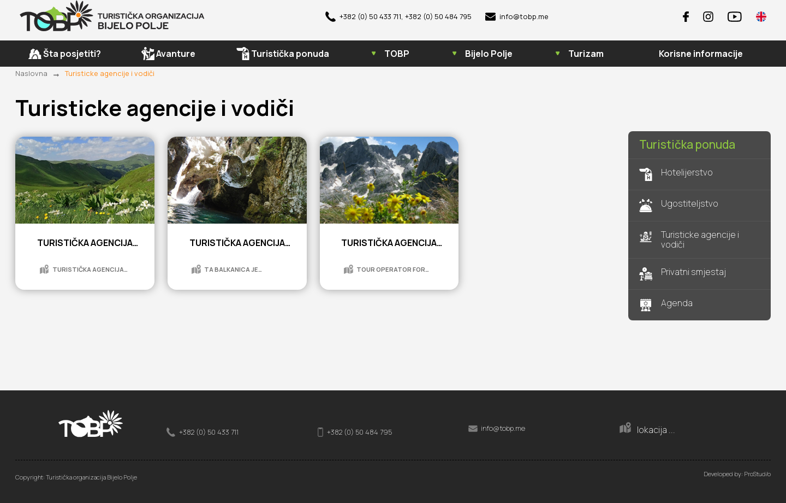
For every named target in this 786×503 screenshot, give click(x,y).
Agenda (666, 305)
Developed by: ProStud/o (737, 474)
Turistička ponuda (687, 145)
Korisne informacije (701, 54)
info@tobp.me (517, 16)
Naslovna (31, 73)
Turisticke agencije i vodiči (109, 73)
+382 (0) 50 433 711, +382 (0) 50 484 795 (398, 16)
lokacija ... (647, 428)
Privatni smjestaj (682, 273)
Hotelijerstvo (676, 174)
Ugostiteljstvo (678, 205)
